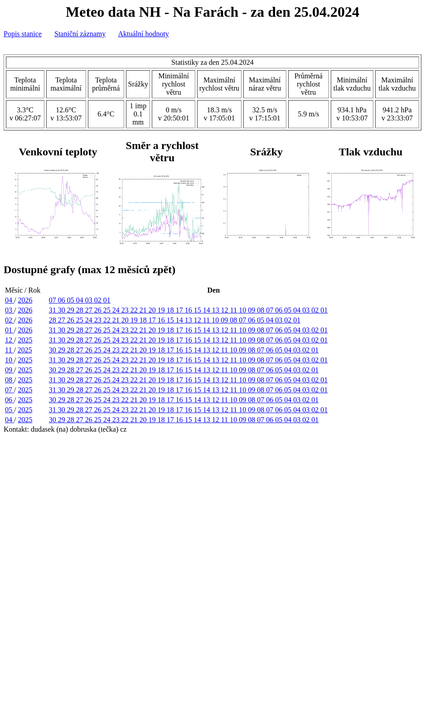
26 (98, 310)
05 (71, 300)
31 (53, 310)
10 (243, 310)
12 (225, 310)
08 (261, 310)
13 (216, 310)
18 (171, 310)
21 (144, 310)
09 (252, 310)
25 (107, 310)
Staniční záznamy (80, 34)
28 (80, 310)
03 (89, 300)
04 (9, 300)
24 (116, 310)
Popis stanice (23, 34)
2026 (25, 300)
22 (135, 310)
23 (125, 310)
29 (71, 310)
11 (234, 310)
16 (189, 310)
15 (198, 310)
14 (207, 310)
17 (180, 310)
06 (62, 300)
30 (62, 310)
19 (162, 310)
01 (107, 300)
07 (53, 300)
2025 (25, 340)
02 (98, 300)
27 (89, 310)
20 (153, 310)
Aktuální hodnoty (143, 34)
